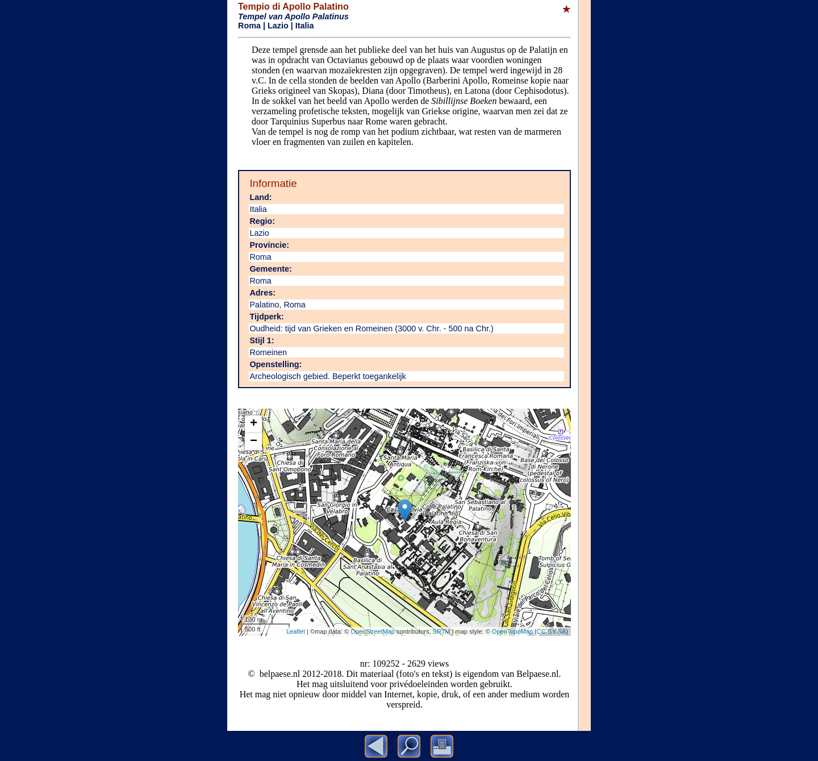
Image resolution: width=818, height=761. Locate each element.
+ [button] (253, 424)
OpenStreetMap (372, 631)
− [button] (253, 441)
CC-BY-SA (551, 631)
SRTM (441, 631)
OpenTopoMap (512, 631)
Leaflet (295, 631)
